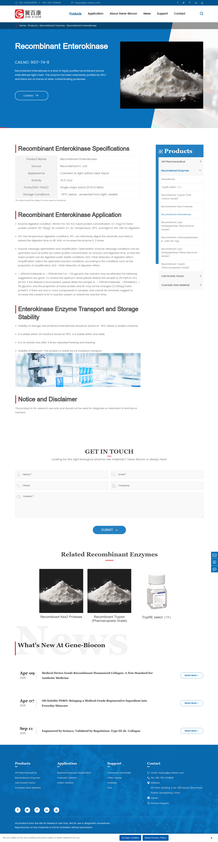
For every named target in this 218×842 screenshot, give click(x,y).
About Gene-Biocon (123, 14)
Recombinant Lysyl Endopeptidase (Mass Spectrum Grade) (181, 252)
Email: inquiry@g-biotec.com (165, 772)
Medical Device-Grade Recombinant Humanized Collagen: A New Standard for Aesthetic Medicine (97, 675)
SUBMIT (111, 530)
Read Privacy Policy (155, 838)
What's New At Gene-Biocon (61, 645)
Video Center (114, 778)
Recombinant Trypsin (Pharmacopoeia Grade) (177, 265)
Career (152, 798)
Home (22, 25)
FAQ (109, 788)
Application (95, 14)
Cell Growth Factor (174, 276)
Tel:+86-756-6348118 (160, 777)
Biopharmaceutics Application (74, 773)
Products (75, 14)
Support (162, 14)
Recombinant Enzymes (52, 25)
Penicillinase (170, 179)
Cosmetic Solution (67, 778)
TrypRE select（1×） (174, 187)
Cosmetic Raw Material (177, 285)
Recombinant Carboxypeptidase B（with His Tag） (181, 239)
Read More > (192, 675)
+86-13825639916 (27, 3)
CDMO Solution (65, 783)
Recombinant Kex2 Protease (178, 206)
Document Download (119, 773)
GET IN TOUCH (111, 451)
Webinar (112, 783)
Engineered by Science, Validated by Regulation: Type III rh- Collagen (91, 731)
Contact (179, 14)
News (147, 14)
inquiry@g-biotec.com (87, 3)
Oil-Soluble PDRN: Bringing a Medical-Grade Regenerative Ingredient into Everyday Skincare (94, 703)
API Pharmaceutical (175, 162)
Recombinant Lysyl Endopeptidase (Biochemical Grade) (179, 226)
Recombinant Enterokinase (81, 25)
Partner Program (158, 803)
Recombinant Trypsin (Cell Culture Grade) (178, 196)
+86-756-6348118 (51, 3)
